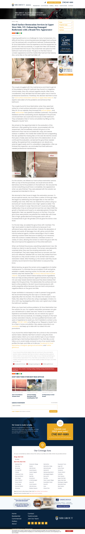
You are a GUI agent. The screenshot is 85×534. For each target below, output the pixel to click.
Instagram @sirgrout (34, 364)
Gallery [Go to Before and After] (51, 5)
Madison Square (33, 488)
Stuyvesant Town (62, 464)
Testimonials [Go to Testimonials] (63, 5)
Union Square (61, 476)
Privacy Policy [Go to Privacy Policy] (52, 530)
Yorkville (60, 488)
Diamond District (19, 476)
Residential (48, 369)
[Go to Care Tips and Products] (65, 44)
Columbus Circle (19, 474)
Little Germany (32, 486)
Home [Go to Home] (13, 21)
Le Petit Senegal (33, 480)
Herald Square (32, 470)
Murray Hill (46, 476)
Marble (24, 369)
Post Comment (53, 411)
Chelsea (17, 472)
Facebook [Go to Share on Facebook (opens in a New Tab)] (16, 33)
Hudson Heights (33, 472)
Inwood (31, 474)
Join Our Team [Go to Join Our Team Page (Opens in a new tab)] (33, 519)
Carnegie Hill (18, 470)
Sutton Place (61, 468)
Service (61, 27)
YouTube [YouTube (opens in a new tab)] (39, 523)
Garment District (19, 486)
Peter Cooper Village (49, 480)
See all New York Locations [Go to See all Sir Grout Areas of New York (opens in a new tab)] (41, 491)
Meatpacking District (49, 472)
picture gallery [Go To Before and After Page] (46, 110)
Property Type (63, 25)
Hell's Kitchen (32, 468)
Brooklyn (17, 459)
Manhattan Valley (48, 466)
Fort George (18, 484)
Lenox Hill (31, 482)
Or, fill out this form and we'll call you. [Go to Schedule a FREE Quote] (60, 437)
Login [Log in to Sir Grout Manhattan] (13, 411)
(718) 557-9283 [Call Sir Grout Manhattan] (67, 2)
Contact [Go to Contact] (70, 5)
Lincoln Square (32, 484)
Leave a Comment (18, 403)
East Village (18, 478)
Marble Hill (46, 470)
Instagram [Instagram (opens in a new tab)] (29, 523)
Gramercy (17, 488)
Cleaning (28, 369)
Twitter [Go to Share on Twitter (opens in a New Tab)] (17, 33)
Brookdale (17, 468)
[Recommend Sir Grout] (65, 66)
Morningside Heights (48, 474)
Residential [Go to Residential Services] (36, 5)
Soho (45, 486)
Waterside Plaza (62, 484)
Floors (52, 369)
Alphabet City (18, 464)
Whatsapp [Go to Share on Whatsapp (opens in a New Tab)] (18, 33)
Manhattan (46, 464)
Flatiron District (18, 480)
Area (60, 22)
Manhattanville (47, 468)
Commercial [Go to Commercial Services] (44, 5)
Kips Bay (31, 476)
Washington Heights (62, 482)
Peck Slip (46, 478)
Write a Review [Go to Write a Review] (45, 2)
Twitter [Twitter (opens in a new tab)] (36, 523)
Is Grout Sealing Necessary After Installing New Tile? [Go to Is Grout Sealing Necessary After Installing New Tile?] (32, 396)
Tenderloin (60, 470)
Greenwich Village (33, 464)
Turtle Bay (60, 474)
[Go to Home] (21, 4)
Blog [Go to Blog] (17, 21)
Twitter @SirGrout (48, 364)
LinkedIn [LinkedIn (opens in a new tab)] (42, 523)
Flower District (18, 482)
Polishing (38, 369)
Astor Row (17, 466)
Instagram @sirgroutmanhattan (31, 345)
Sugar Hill (60, 466)
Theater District (61, 472)
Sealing (33, 369)
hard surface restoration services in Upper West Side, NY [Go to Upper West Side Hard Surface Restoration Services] (34, 98)
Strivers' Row (47, 488)
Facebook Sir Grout (20, 364)
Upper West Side (62, 480)
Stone (20, 369)
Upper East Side (61, 478)
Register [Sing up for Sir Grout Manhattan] (18, 411)
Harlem (31, 466)
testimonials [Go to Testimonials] (19, 113)
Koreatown (32, 478)
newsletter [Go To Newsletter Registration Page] (15, 326)
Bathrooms (15, 370)
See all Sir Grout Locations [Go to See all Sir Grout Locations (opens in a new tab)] (36, 493)
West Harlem (61, 486)
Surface (61, 30)
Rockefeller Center (48, 482)
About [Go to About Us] (56, 5)
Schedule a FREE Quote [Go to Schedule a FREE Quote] (54, 2)
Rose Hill (45, 484)
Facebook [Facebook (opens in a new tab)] (32, 523)
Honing (42, 369)
